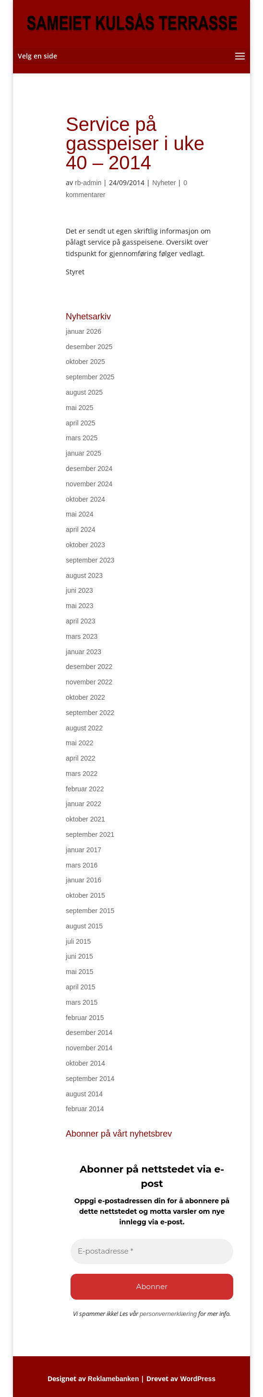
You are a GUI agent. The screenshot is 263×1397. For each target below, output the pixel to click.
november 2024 (89, 484)
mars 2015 (81, 1002)
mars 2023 (81, 636)
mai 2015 (80, 971)
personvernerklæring (168, 1313)
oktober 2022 (85, 697)
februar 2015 (85, 1017)
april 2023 (81, 621)
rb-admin (88, 183)
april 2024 (81, 529)
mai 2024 (80, 514)
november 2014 (89, 1048)
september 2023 (90, 560)
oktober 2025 (85, 361)
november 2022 (89, 682)
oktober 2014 (85, 1063)
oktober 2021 (85, 819)
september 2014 (90, 1078)
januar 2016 (83, 880)
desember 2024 (89, 468)
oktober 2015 (85, 895)
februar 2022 (85, 789)
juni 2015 (79, 956)
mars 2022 (81, 773)
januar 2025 (83, 453)
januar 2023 (83, 652)
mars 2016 (81, 865)
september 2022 (90, 712)
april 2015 (81, 987)
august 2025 (84, 392)
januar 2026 (83, 331)
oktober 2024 (85, 499)
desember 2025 (89, 347)
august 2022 (84, 728)
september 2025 (90, 377)
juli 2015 (78, 941)
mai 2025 (80, 407)
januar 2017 (83, 850)
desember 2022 (89, 666)
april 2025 (81, 423)
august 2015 (84, 926)
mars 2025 (81, 438)
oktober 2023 (85, 545)
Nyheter (164, 183)
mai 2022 (80, 743)
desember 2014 (89, 1032)
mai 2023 (80, 606)
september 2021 (90, 834)
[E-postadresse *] (152, 1251)
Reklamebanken (113, 1379)
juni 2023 (79, 590)
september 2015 (90, 911)
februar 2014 (85, 1109)
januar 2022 (83, 804)
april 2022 (81, 758)
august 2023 (84, 575)
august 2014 (84, 1094)
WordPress (197, 1379)
